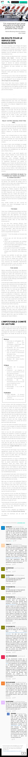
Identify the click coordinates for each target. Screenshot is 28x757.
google (8, 576)
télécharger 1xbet (15, 725)
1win (7, 663)
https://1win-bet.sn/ (11, 604)
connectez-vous (21, 522)
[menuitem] (7, 5)
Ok (23, 753)
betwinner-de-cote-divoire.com (14, 558)
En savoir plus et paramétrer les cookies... (12, 751)
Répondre (8, 540)
